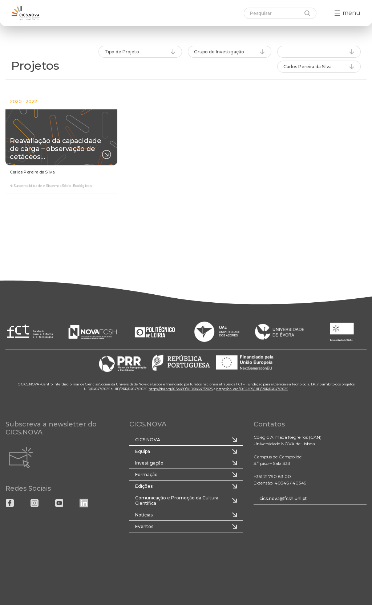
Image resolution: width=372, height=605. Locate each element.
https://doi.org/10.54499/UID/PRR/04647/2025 (252, 389)
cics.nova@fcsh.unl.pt (283, 498)
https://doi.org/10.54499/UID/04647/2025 (181, 389)
